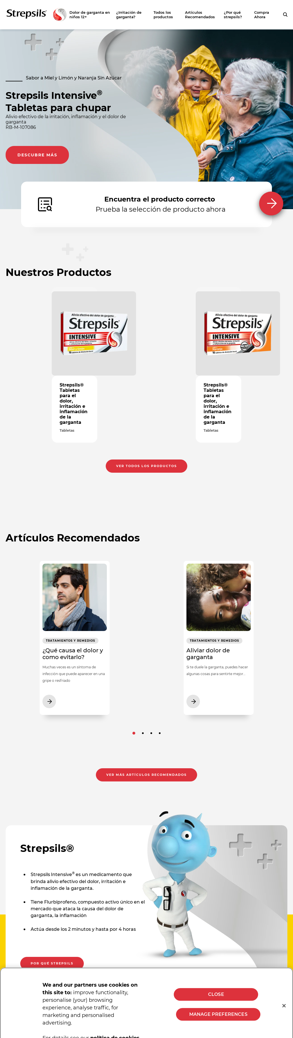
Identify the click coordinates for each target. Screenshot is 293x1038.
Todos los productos (163, 14)
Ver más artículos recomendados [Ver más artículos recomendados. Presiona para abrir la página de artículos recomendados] (146, 779)
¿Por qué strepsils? (233, 14)
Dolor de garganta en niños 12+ (89, 14)
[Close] (284, 1009)
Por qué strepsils (52, 968)
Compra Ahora (261, 14)
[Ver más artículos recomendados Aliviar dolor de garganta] (218, 640)
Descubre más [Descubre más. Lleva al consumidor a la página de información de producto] (37, 154)
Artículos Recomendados (200, 14)
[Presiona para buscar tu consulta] (285, 14)
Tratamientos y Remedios (60, 643)
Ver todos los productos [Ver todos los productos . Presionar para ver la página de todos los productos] (146, 442)
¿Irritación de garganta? (128, 14)
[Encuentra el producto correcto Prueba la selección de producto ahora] (146, 204)
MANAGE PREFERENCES (218, 1018)
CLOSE (216, 998)
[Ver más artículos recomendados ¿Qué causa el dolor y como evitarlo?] (74, 640)
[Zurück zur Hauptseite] (36, 15)
